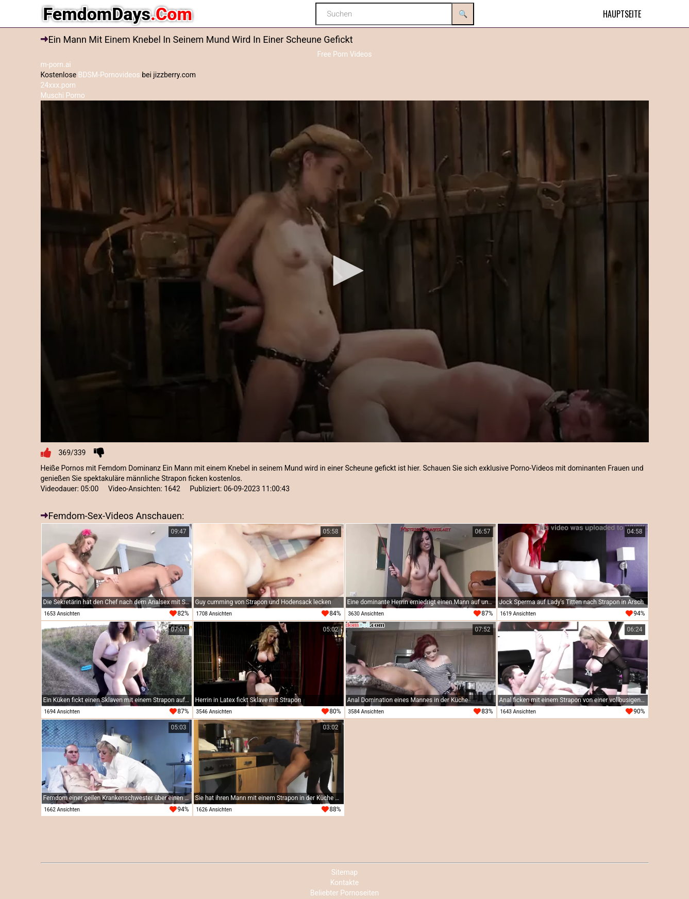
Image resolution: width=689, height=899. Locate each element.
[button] (344, 270)
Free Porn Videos (344, 54)
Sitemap (344, 872)
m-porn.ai (56, 64)
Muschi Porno (63, 95)
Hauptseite (622, 14)
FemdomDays (117, 14)
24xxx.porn (58, 85)
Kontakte (344, 882)
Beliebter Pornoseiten (344, 893)
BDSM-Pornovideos (109, 75)
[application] (345, 272)
